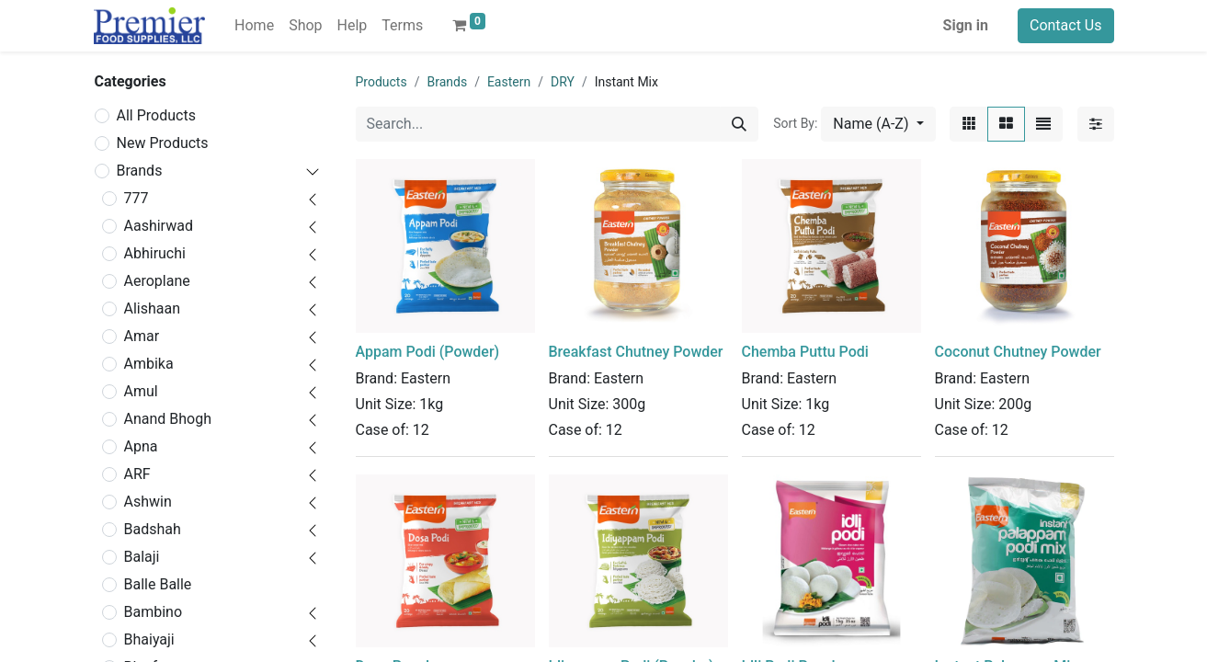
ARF (137, 474)
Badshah (152, 529)
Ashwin (148, 501)
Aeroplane (157, 281)
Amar (142, 336)
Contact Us (1066, 25)
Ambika (149, 363)
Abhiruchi (155, 253)
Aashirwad (158, 225)
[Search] (739, 124)
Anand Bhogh (168, 419)
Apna (141, 446)
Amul (141, 391)
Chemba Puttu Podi (805, 351)
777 (136, 198)
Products (381, 81)
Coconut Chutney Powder (1018, 351)
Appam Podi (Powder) (428, 351)
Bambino (153, 612)
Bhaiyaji (149, 639)
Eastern (508, 81)
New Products (163, 143)
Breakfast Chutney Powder (636, 351)
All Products (156, 115)
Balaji (142, 556)
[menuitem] (254, 25)
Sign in (965, 25)
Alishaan (152, 308)
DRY (563, 81)
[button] (878, 124)
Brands (140, 170)
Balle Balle (158, 584)
